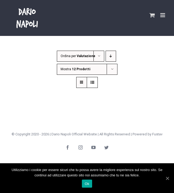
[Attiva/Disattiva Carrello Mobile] (152, 15)
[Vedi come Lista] (92, 82)
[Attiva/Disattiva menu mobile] (163, 15)
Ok (87, 184)
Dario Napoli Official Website (74, 134)
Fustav (157, 134)
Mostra (75, 69)
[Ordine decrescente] (112, 56)
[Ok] (167, 178)
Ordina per (78, 56)
